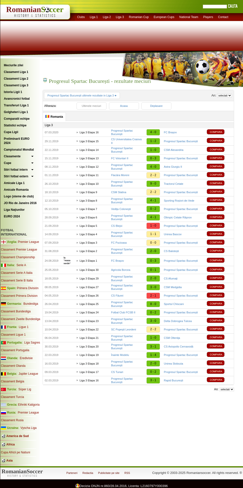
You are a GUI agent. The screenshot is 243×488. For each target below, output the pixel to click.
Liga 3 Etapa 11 (89, 175)
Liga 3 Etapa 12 (89, 166)
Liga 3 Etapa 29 (89, 278)
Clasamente (12, 156)
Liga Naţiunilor (14, 209)
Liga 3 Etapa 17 (89, 372)
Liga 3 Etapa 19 (89, 354)
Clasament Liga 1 (16, 72)
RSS (127, 472)
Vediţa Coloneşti (121, 209)
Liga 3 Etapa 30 (89, 269)
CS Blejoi (116, 225)
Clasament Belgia (12, 381)
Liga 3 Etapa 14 (89, 149)
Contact (223, 17)
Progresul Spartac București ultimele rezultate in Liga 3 (82, 95)
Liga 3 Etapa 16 (89, 132)
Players (208, 17)
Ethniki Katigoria (29, 404)
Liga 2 (107, 17)
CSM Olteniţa (172, 337)
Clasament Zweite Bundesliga (20, 319)
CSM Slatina (118, 192)
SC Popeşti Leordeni (123, 329)
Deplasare (156, 105)
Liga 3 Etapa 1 (88, 260)
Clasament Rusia (12, 420)
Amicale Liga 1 (14, 183)
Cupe (7, 163)
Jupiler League (28, 373)
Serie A (21, 265)
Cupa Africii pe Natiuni (15, 452)
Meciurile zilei (13, 65)
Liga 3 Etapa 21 (89, 337)
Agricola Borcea (120, 269)
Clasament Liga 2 (16, 78)
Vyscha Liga (28, 428)
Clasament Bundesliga (16, 311)
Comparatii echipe (17, 118)
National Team (188, 17)
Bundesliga (30, 303)
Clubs (81, 17)
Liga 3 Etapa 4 (88, 234)
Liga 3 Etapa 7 (88, 209)
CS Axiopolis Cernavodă (178, 346)
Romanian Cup (139, 17)
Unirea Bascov (173, 234)
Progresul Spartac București (181, 141)
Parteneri (72, 472)
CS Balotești (171, 251)
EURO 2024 (12, 216)
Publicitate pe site (108, 472)
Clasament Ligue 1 (13, 334)
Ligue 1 (23, 327)
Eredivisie (26, 358)
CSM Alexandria (174, 149)
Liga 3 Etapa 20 (89, 346)
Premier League (28, 242)
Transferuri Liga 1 (16, 105)
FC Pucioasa (119, 242)
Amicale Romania (16, 189)
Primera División (27, 288)
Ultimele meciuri (91, 105)
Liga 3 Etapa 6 (88, 217)
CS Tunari (117, 372)
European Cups (164, 17)
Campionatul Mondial (19, 149)
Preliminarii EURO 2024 (16, 141)
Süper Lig (24, 389)
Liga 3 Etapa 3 (88, 242)
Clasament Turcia (12, 397)
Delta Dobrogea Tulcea (178, 321)
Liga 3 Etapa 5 (88, 225)
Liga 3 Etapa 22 (89, 329)
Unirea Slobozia (173, 363)
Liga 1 (94, 17)
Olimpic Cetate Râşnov (178, 217)
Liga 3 (120, 17)
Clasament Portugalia (15, 350)
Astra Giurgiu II (173, 166)
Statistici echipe (15, 125)
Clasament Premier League (19, 249)
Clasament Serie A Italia (16, 273)
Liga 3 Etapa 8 (88, 200)
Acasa (124, 105)
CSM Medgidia (173, 287)
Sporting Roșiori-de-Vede (179, 200)
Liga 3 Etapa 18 (89, 363)
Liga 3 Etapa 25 (89, 303)
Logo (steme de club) (19, 196)
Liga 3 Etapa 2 (88, 251)
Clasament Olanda (13, 366)
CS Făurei (117, 295)
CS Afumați (171, 278)
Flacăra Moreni (120, 175)
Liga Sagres (32, 342)
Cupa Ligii (11, 132)
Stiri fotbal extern (16, 176)
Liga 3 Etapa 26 (89, 295)
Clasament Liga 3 (16, 85)
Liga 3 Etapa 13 (89, 158)
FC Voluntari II (119, 158)
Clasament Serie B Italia (17, 280)
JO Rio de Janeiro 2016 (20, 203)
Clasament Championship (18, 257)
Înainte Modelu (120, 354)
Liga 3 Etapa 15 (89, 141)
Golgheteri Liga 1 (16, 112)
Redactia (87, 472)
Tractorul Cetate (173, 183)
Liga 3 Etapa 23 (89, 321)
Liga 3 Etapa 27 (89, 287)
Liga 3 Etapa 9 (88, 192)
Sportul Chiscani (174, 303)
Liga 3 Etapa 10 (89, 183)
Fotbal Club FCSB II (123, 312)
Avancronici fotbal (17, 98)
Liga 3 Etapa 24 (89, 312)
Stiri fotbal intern (16, 169)
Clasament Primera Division (19, 296)
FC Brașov (170, 132)
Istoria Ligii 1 (13, 92)
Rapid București (173, 380)
